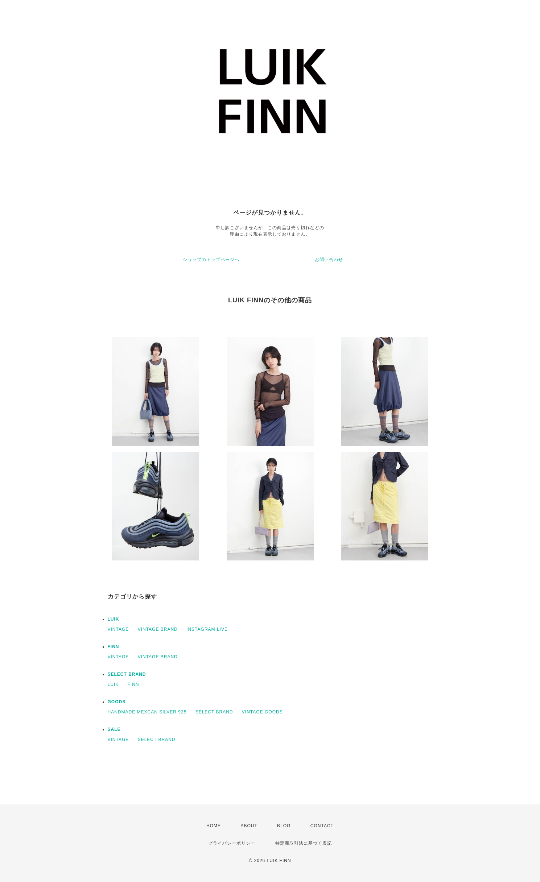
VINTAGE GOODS (262, 712)
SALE (114, 729)
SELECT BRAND (127, 674)
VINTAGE (118, 629)
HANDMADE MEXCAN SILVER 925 (147, 712)
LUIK (113, 619)
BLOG (283, 825)
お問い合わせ (329, 259)
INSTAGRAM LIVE (207, 629)
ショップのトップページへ (211, 259)
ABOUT (248, 825)
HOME (213, 825)
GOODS (117, 701)
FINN (113, 646)
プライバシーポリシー (231, 843)
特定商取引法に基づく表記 (303, 843)
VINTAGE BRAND (158, 629)
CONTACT (322, 825)
